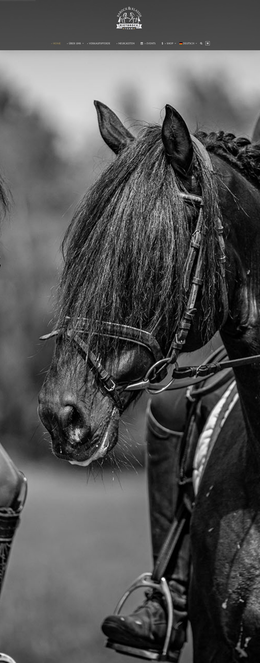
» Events (148, 43)
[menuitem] (187, 43)
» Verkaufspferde (98, 43)
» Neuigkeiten (125, 43)
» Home (56, 43)
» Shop (167, 43)
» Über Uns (74, 43)
